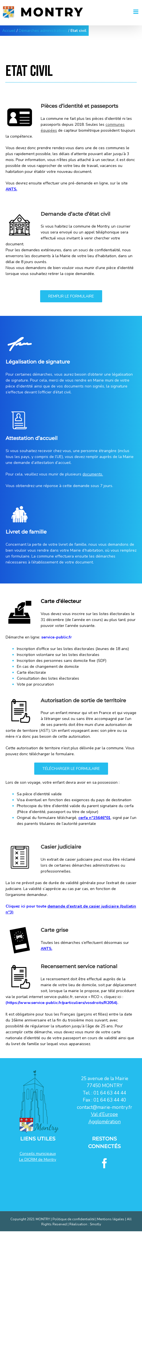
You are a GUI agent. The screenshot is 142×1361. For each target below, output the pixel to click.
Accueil (8, 30)
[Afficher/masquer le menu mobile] (137, 10)
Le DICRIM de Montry (37, 1159)
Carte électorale (31, 672)
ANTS (11, 189)
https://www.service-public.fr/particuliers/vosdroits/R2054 (61, 1002)
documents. (93, 474)
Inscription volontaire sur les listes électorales (58, 654)
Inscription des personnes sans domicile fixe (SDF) (61, 660)
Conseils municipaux (38, 1153)
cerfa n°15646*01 (94, 817)
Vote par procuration (35, 684)
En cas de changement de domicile (48, 666)
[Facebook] (104, 1163)
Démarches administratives (43, 30)
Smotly (95, 1224)
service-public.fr (56, 637)
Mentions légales (110, 1219)
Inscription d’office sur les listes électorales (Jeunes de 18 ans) (73, 648)
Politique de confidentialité (73, 1219)
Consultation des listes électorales (48, 678)
